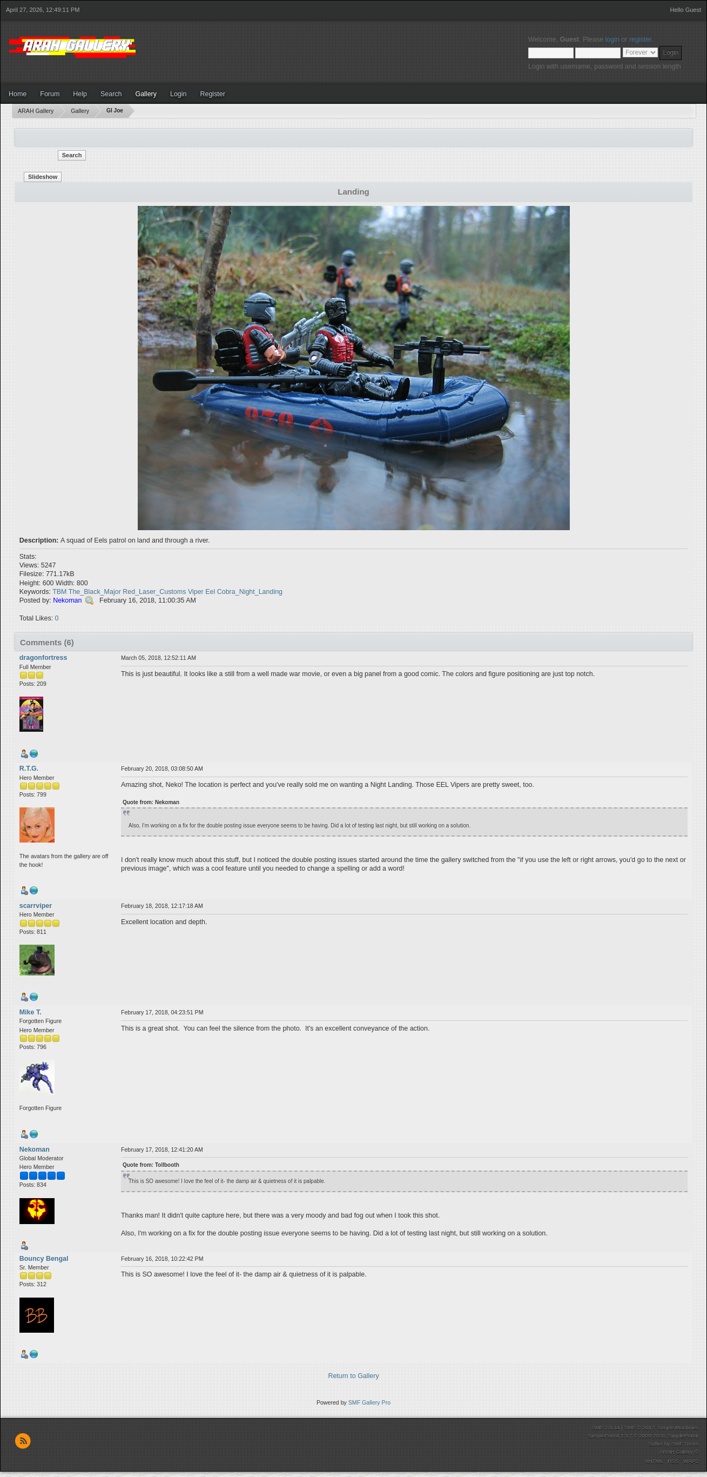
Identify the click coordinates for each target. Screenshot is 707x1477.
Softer (655, 1444)
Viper (196, 592)
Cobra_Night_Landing (249, 592)
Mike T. (30, 1012)
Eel (210, 592)
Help (80, 94)
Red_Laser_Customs (154, 592)
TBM (59, 592)
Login (178, 94)
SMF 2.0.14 (606, 1428)
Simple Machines (677, 1428)
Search (111, 94)
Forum (49, 94)
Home (17, 94)
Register (212, 94)
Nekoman (67, 600)
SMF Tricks (684, 1444)
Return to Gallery (353, 1376)
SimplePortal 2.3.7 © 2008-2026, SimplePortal (643, 1436)
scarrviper (35, 906)
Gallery (146, 94)
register (640, 39)
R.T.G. (28, 768)
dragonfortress (43, 657)
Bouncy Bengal (44, 1258)
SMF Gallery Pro (369, 1402)
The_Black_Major (95, 592)
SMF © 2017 (639, 1428)
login (612, 39)
